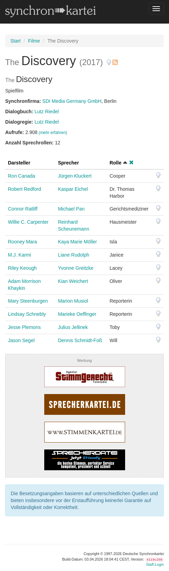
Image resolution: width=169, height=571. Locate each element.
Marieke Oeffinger (77, 314)
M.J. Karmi (19, 255)
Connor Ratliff (22, 209)
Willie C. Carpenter (28, 222)
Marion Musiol (73, 301)
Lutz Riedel (47, 111)
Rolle (115, 163)
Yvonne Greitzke (76, 268)
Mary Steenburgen (28, 301)
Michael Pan (71, 209)
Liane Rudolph (73, 255)
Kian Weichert (73, 281)
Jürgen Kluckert (75, 176)
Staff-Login (155, 564)
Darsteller (19, 163)
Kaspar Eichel (73, 189)
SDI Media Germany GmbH (71, 101)
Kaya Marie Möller (77, 241)
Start (15, 41)
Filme (34, 41)
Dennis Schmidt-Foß (80, 340)
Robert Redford (24, 189)
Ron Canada (21, 176)
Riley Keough (22, 268)
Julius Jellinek (73, 327)
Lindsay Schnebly (27, 314)
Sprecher (68, 163)
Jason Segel (21, 340)
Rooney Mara (22, 241)
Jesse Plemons (24, 327)
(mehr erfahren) (53, 132)
